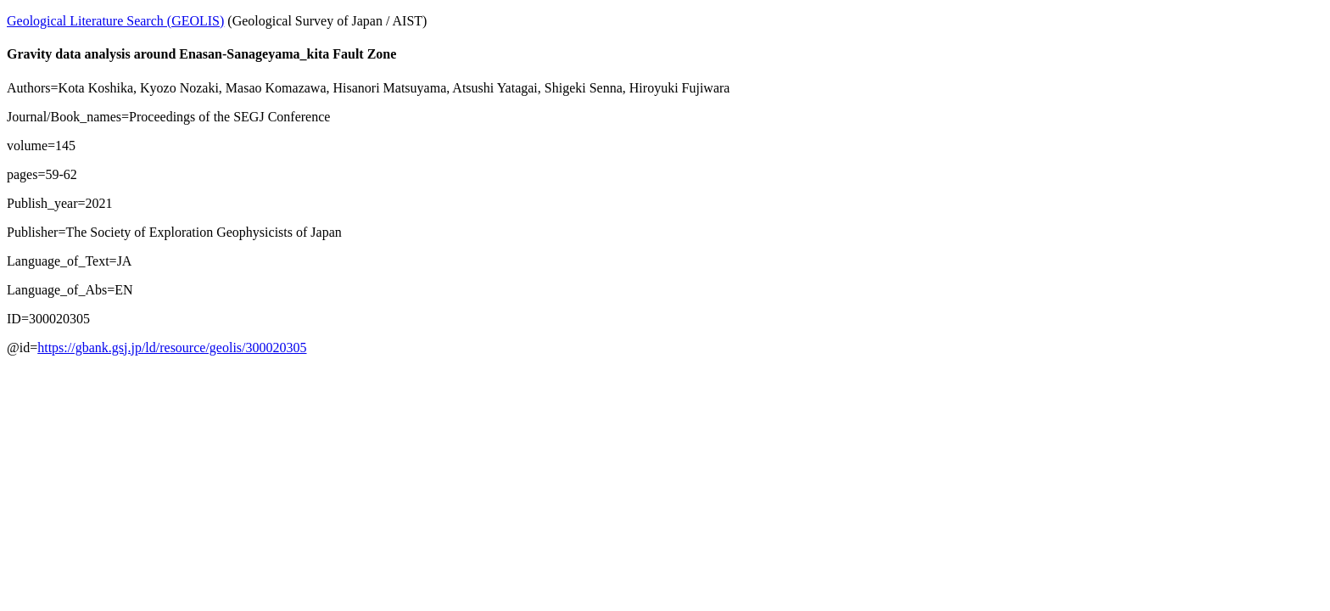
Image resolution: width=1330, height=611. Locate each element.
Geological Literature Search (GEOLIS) (115, 21)
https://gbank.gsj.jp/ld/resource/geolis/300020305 (171, 347)
